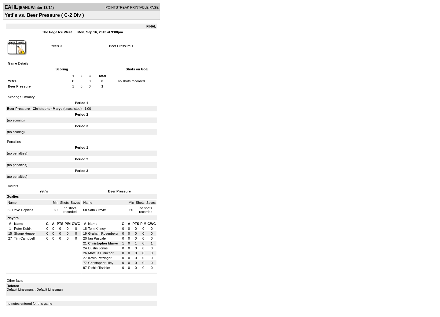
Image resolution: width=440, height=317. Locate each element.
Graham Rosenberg (103, 233)
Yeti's (55, 46)
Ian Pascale (97, 238)
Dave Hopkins (22, 210)
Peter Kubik (22, 228)
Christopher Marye (47, 108)
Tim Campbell (24, 238)
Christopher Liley (101, 263)
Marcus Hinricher (101, 253)
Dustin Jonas (98, 248)
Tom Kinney (97, 228)
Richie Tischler (99, 268)
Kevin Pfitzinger (100, 258)
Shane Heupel (24, 233)
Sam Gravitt (97, 210)
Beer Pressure (119, 46)
